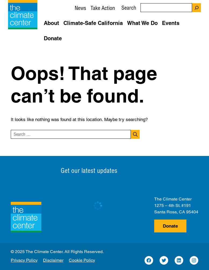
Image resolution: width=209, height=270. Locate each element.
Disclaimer (53, 260)
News (80, 8)
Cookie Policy (82, 260)
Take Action (103, 8)
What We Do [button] (142, 23)
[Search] (196, 7)
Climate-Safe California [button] (93, 23)
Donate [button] (53, 38)
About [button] (51, 23)
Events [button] (170, 23)
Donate (170, 226)
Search (128, 7)
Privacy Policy (24, 260)
